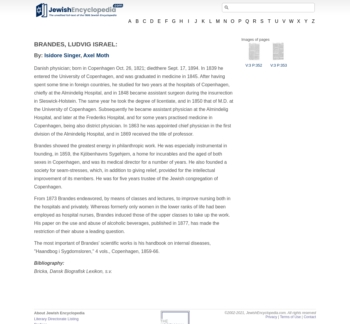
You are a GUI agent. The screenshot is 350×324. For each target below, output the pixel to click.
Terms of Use (290, 317)
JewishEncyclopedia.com (79, 10)
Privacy (271, 317)
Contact (310, 317)
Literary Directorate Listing (56, 319)
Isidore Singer (62, 55)
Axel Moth (96, 55)
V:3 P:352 (253, 63)
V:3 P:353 (278, 63)
